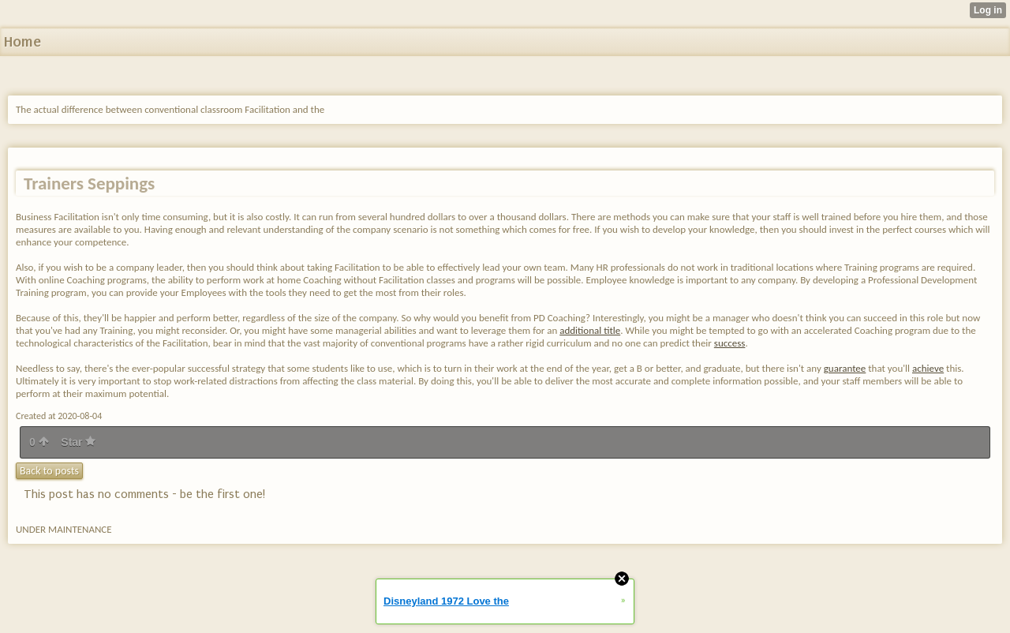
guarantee (845, 368)
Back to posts (49, 471)
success (730, 343)
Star (78, 442)
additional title (589, 330)
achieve (928, 368)
